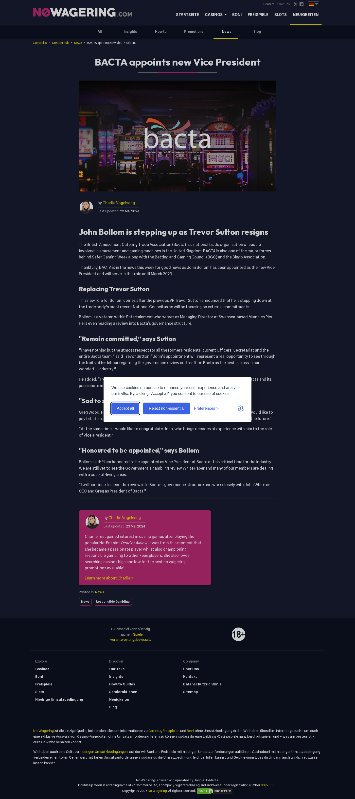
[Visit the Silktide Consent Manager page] (241, 408)
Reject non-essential (166, 408)
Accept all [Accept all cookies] (125, 408)
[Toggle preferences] (206, 408)
